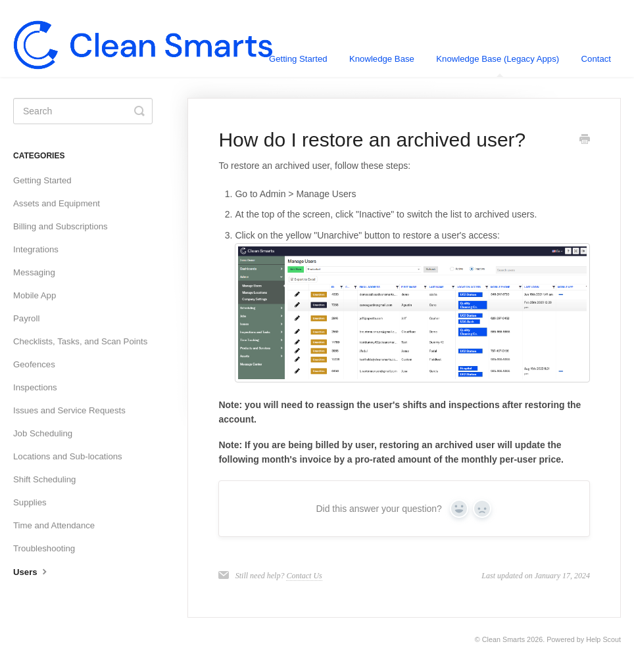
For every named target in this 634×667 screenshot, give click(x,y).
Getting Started (298, 59)
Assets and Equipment (56, 203)
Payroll (26, 318)
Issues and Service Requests (69, 410)
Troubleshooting (44, 548)
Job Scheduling (42, 433)
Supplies (30, 502)
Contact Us (304, 575)
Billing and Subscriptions (60, 226)
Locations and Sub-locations (67, 456)
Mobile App (34, 295)
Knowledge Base (381, 59)
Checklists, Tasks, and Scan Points (80, 341)
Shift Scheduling (44, 479)
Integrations (36, 249)
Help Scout (603, 639)
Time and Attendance (54, 525)
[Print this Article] (584, 140)
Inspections (35, 387)
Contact (596, 59)
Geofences (34, 364)
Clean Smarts (503, 639)
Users (31, 571)
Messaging (34, 272)
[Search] (83, 111)
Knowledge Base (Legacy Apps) (497, 65)
